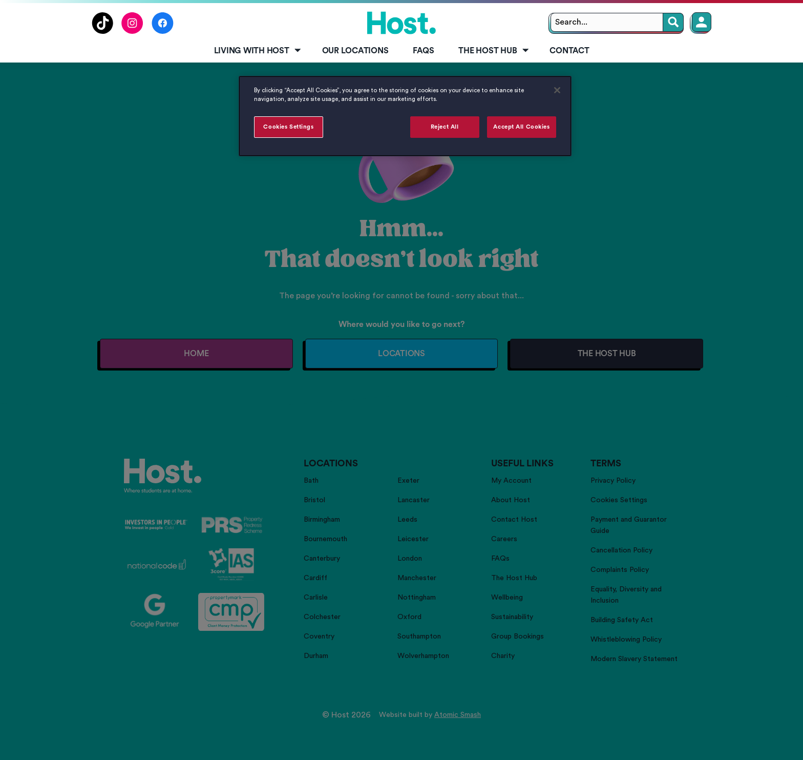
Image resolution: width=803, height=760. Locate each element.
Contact (569, 51)
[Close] (557, 90)
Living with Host (258, 51)
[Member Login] (701, 22)
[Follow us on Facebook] (163, 31)
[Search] (673, 22)
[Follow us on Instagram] (132, 31)
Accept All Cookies (521, 127)
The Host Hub (494, 51)
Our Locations (355, 51)
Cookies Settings (288, 127)
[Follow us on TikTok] (102, 31)
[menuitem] (256, 51)
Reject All (445, 127)
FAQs (423, 51)
